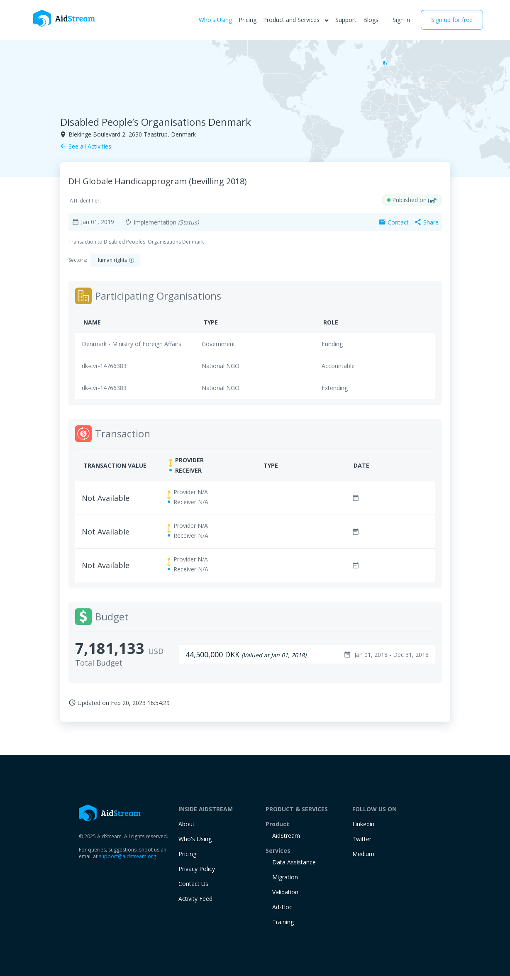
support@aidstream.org (127, 856)
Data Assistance (294, 862)
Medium (363, 854)
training (283, 922)
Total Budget (98, 663)
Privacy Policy (196, 869)
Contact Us (193, 884)
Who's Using (215, 20)
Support (345, 20)
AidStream (286, 835)
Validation (285, 892)
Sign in (401, 20)
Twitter (361, 839)
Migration (285, 877)
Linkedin (363, 824)
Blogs (370, 20)
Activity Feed (195, 899)
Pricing (247, 20)
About (186, 824)
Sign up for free (452, 20)
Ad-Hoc (282, 907)
